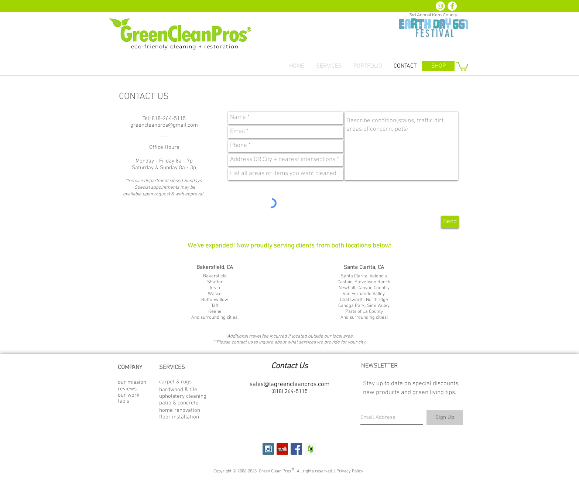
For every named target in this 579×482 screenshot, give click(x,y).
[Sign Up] (444, 417)
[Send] (450, 222)
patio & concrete (179, 403)
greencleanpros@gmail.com (164, 125)
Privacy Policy (349, 471)
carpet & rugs (175, 382)
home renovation (179, 410)
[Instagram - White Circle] (440, 6)
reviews (127, 389)
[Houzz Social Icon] (310, 449)
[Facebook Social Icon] (296, 449)
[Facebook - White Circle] (452, 6)
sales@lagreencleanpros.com (289, 384)
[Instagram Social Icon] (268, 449)
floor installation (179, 417)
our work (129, 395)
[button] (328, 66)
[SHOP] (438, 66)
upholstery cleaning (182, 396)
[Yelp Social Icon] (282, 449)
